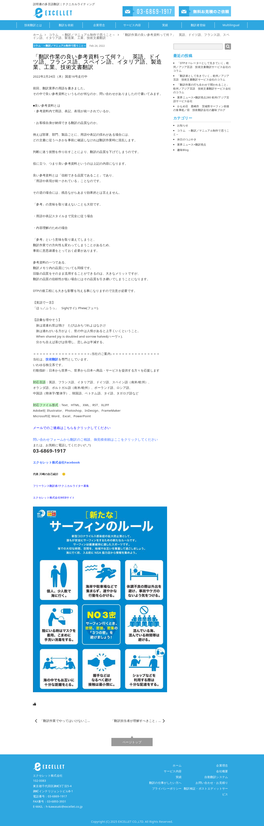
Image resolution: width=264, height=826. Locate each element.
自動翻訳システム (216, 777)
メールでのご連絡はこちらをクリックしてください (72, 427)
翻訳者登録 (198, 25)
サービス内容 (132, 25)
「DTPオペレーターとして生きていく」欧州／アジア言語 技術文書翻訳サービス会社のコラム (202, 66)
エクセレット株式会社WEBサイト (54, 497)
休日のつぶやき (186, 139)
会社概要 (222, 771)
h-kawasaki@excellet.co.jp (64, 807)
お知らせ (182, 125)
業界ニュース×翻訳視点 (191, 144)
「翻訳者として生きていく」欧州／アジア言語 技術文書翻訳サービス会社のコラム (201, 77)
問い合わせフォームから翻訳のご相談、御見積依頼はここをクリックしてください (95, 439)
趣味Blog (183, 150)
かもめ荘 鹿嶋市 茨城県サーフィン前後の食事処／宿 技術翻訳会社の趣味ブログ (201, 108)
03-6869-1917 (57, 796)
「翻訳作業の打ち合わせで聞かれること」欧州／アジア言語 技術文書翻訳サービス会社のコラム (202, 88)
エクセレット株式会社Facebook (56, 462)
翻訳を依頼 (66, 25)
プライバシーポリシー (167, 788)
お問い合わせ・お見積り (212, 783)
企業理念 (99, 25)
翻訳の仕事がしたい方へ (165, 783)
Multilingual (231, 25)
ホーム (177, 765)
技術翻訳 (52, 359)
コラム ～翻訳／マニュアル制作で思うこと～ (59, 45)
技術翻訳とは (33, 25)
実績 (165, 25)
